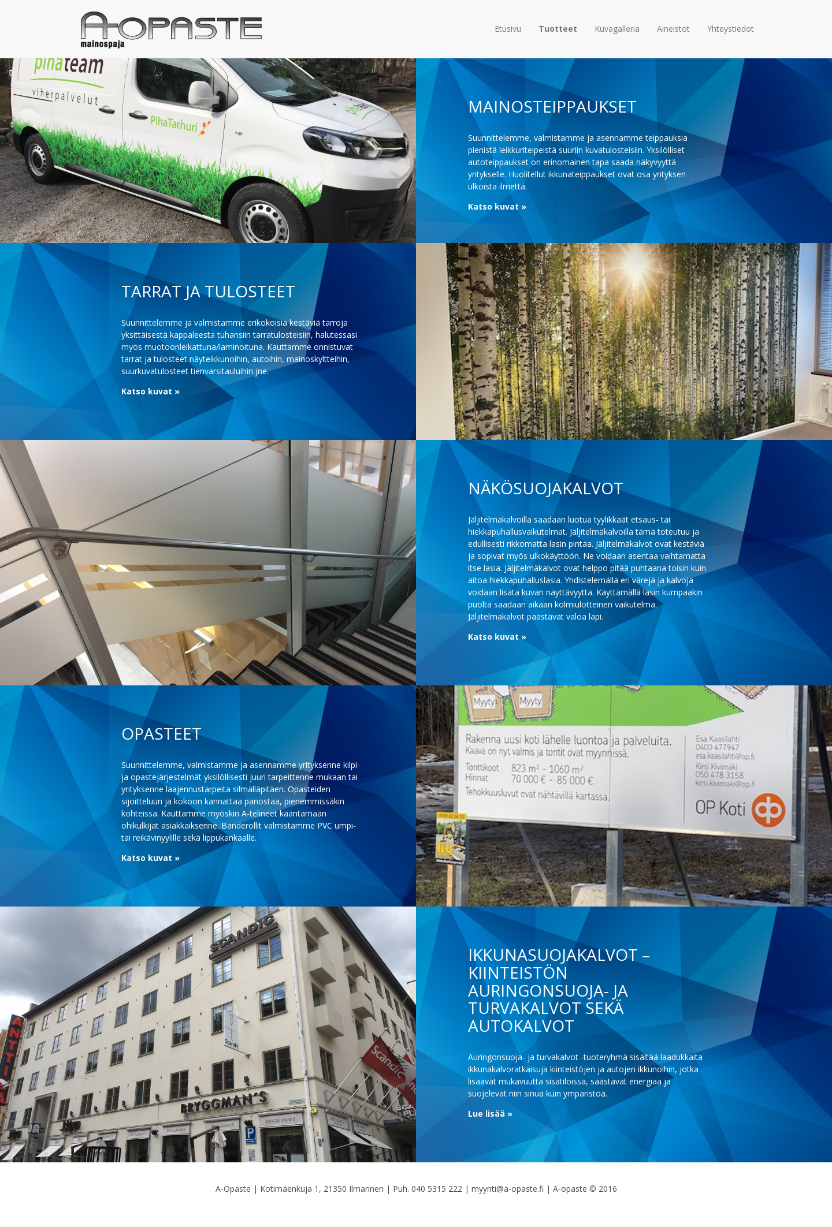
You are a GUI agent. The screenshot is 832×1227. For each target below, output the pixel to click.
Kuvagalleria (617, 28)
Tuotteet (557, 28)
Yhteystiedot (730, 28)
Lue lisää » (490, 1113)
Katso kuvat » (497, 206)
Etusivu (508, 28)
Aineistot (673, 28)
